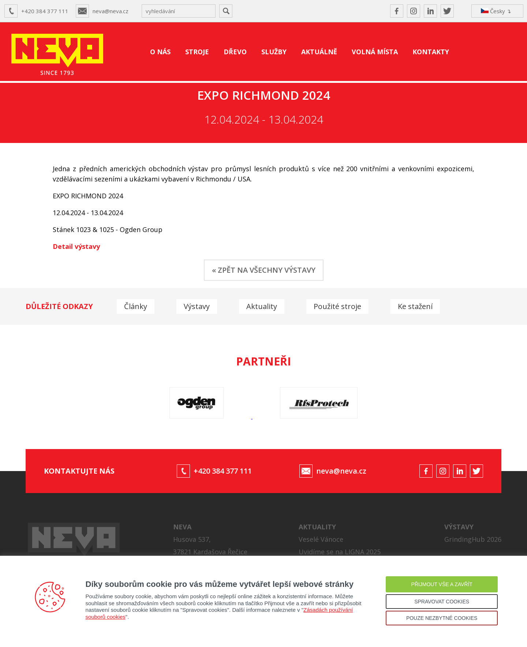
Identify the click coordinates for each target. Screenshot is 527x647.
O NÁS (160, 51)
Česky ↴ (496, 11)
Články (135, 306)
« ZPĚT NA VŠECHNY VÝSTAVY (263, 270)
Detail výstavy (76, 246)
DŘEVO (235, 51)
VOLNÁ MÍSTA (375, 51)
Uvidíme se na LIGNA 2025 (340, 551)
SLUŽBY (274, 51)
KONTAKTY (430, 51)
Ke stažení (415, 306)
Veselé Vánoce (321, 539)
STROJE (197, 51)
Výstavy (197, 306)
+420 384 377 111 (44, 11)
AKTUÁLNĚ (319, 51)
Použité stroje (337, 306)
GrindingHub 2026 (472, 539)
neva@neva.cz (110, 11)
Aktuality (261, 306)
